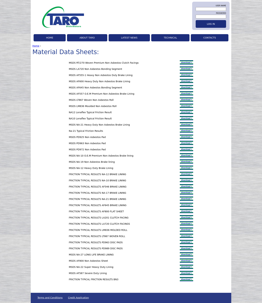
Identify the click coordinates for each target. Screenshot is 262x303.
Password (221, 13)
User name (221, 6)
